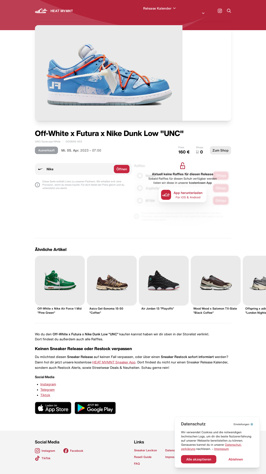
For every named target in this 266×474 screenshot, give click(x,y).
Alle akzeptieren (198, 459)
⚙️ (243, 424)
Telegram (47, 384)
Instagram (48, 379)
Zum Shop (220, 145)
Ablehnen (235, 459)
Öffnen (121, 164)
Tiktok (45, 390)
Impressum (221, 448)
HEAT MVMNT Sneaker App (113, 357)
